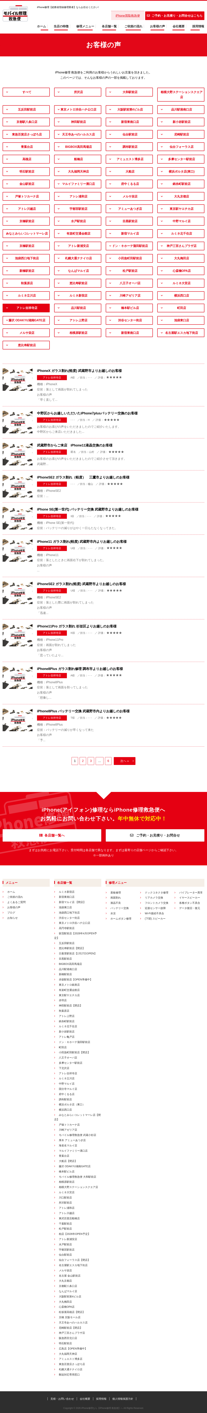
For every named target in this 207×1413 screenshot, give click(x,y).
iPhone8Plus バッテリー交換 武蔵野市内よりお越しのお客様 (83, 711)
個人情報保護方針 (122, 1398)
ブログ (11, 912)
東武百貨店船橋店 (69, 1218)
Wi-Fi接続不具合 (154, 913)
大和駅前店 (130, 92)
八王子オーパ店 (130, 283)
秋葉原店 (27, 283)
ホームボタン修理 (120, 918)
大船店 (130, 171)
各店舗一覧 (109, 26)
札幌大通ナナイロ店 (78, 258)
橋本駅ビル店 (130, 308)
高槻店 (26, 159)
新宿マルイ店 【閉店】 (72, 902)
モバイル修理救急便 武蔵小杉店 (77, 1134)
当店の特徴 (61, 26)
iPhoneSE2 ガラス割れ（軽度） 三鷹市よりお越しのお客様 (83, 477)
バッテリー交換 (119, 908)
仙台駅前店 (130, 134)
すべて (26, 92)
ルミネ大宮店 (182, 283)
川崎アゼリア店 (130, 295)
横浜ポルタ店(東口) (182, 171)
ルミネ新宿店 (78, 295)
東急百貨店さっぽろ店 (27, 134)
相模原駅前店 (78, 332)
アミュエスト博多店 (130, 159)
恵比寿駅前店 (78, 283)
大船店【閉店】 (68, 1161)
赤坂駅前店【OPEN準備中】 (75, 979)
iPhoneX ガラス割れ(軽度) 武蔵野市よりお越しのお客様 (79, 371)
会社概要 (179, 26)
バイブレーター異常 (191, 892)
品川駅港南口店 (181, 109)
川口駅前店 (65, 1197)
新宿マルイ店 (130, 233)
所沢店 (78, 92)
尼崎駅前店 (181, 134)
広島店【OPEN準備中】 (73, 1348)
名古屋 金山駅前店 (70, 1275)
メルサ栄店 (130, 196)
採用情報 (198, 26)
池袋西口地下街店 (27, 258)
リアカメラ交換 (154, 897)
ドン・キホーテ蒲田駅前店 (130, 245)
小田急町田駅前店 (130, 258)
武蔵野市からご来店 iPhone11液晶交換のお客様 (74, 445)
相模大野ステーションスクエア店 (182, 94)
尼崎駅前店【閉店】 (70, 1327)
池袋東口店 (181, 320)
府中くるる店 (130, 183)
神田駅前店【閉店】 (70, 1005)
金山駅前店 (26, 183)
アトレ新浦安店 (78, 245)
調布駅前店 (130, 146)
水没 (113, 913)
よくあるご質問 (16, 902)
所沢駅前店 (65, 1202)
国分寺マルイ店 (68, 1088)
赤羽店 (63, 1000)
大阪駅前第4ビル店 (130, 109)
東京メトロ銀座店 (69, 984)
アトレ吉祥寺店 (26, 308)
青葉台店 (27, 146)
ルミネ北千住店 (181, 233)
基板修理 (115, 892)
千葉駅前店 (65, 1223)
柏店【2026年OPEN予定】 (74, 1233)
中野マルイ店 (182, 221)
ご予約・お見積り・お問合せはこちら (175, 15)
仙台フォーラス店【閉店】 (74, 1259)
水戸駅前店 (78, 221)
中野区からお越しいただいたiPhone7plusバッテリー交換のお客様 (87, 413)
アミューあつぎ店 (130, 208)
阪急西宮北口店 (68, 1338)
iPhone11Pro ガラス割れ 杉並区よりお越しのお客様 (77, 626)
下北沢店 (64, 1068)
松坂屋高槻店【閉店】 (72, 1312)
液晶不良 (115, 902)
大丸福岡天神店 (78, 171)
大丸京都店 (181, 196)
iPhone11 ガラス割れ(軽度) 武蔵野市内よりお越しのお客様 (82, 542)
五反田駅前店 (27, 109)
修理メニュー (85, 26)
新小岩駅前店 (182, 121)
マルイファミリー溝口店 (78, 183)
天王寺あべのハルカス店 (78, 134)
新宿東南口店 (130, 121)
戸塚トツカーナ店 (27, 196)
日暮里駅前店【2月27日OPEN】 (78, 953)
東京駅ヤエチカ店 (182, 208)
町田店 (181, 308)
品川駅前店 (78, 308)
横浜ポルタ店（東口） (72, 1104)
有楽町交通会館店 (78, 233)
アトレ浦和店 (78, 196)
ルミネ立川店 (27, 295)
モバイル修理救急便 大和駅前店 (77, 1176)
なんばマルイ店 (78, 270)
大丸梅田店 (181, 258)
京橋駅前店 (26, 221)
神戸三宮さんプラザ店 (182, 245)
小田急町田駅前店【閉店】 (74, 1052)
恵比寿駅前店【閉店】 (72, 948)
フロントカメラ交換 (156, 902)
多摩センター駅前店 (181, 159)
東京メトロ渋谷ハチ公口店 (78, 109)
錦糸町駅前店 (182, 183)
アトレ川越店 (27, 208)
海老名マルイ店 (68, 1145)
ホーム (41, 26)
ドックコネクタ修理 (156, 892)
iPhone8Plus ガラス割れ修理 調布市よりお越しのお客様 (80, 669)
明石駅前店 (26, 171)
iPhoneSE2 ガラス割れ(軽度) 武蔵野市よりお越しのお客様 (81, 584)
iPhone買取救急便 (128, 15)
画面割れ (115, 897)
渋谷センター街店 (130, 320)
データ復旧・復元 (189, 908)
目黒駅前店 (130, 221)
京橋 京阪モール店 (70, 1317)
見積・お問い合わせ (62, 1398)
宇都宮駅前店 (78, 208)
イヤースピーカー (189, 897)
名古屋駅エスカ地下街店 (181, 332)
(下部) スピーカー (155, 918)
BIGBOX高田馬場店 (78, 146)
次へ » (124, 761)
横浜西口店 (181, 295)
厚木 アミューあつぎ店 (72, 1140)
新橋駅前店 (26, 270)
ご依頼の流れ (133, 26)
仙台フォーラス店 (182, 146)
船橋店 (78, 159)
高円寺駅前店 (67, 928)
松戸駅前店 (130, 270)
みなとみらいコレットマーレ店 (27, 233)
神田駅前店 (78, 121)
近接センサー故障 (155, 908)
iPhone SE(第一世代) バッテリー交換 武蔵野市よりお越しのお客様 (87, 509)
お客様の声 (157, 26)
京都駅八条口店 (26, 121)
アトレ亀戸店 (67, 1036)
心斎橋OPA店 (182, 270)
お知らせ (12, 917)
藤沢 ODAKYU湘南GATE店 (27, 320)
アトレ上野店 (78, 320)
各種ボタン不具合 (189, 902)
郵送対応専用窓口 (69, 1374)
